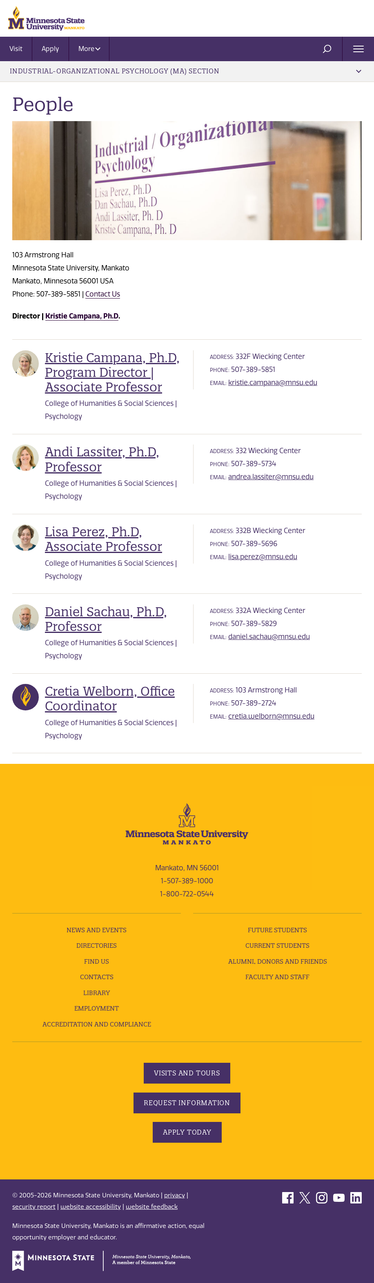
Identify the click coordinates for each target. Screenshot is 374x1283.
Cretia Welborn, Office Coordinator (110, 699)
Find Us (96, 961)
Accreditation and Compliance (96, 1024)
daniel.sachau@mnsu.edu (269, 637)
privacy (174, 1195)
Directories (96, 945)
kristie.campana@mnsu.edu (272, 382)
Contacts (97, 977)
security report (34, 1206)
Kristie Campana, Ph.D (81, 316)
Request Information (187, 1103)
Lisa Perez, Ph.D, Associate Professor (103, 539)
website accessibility (90, 1206)
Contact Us (102, 294)
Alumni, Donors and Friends (277, 961)
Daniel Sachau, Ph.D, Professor (106, 619)
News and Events (97, 930)
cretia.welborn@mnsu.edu (271, 716)
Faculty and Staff (277, 977)
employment (96, 1008)
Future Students (277, 930)
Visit (15, 49)
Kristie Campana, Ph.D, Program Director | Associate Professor (112, 372)
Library (96, 993)
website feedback (152, 1206)
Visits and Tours (187, 1073)
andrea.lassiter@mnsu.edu (271, 477)
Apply (50, 49)
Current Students (277, 945)
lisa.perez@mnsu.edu (262, 557)
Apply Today (187, 1132)
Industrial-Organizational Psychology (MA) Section (185, 71)
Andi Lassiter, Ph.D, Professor (102, 459)
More (89, 49)
